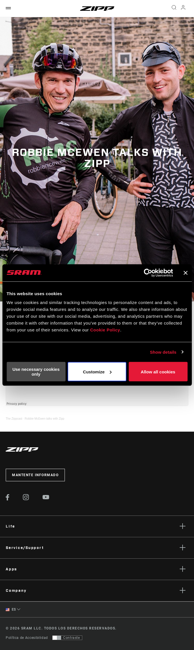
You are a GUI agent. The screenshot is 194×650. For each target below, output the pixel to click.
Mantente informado (35, 475)
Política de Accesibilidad (27, 638)
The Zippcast (14, 418)
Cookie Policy (105, 329)
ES (11, 609)
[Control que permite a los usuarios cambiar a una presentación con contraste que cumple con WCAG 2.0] (67, 637)
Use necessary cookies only (35, 372)
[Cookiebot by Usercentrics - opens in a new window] (148, 272)
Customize (97, 371)
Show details (163, 351)
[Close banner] (185, 273)
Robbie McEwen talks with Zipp (44, 418)
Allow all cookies (158, 371)
